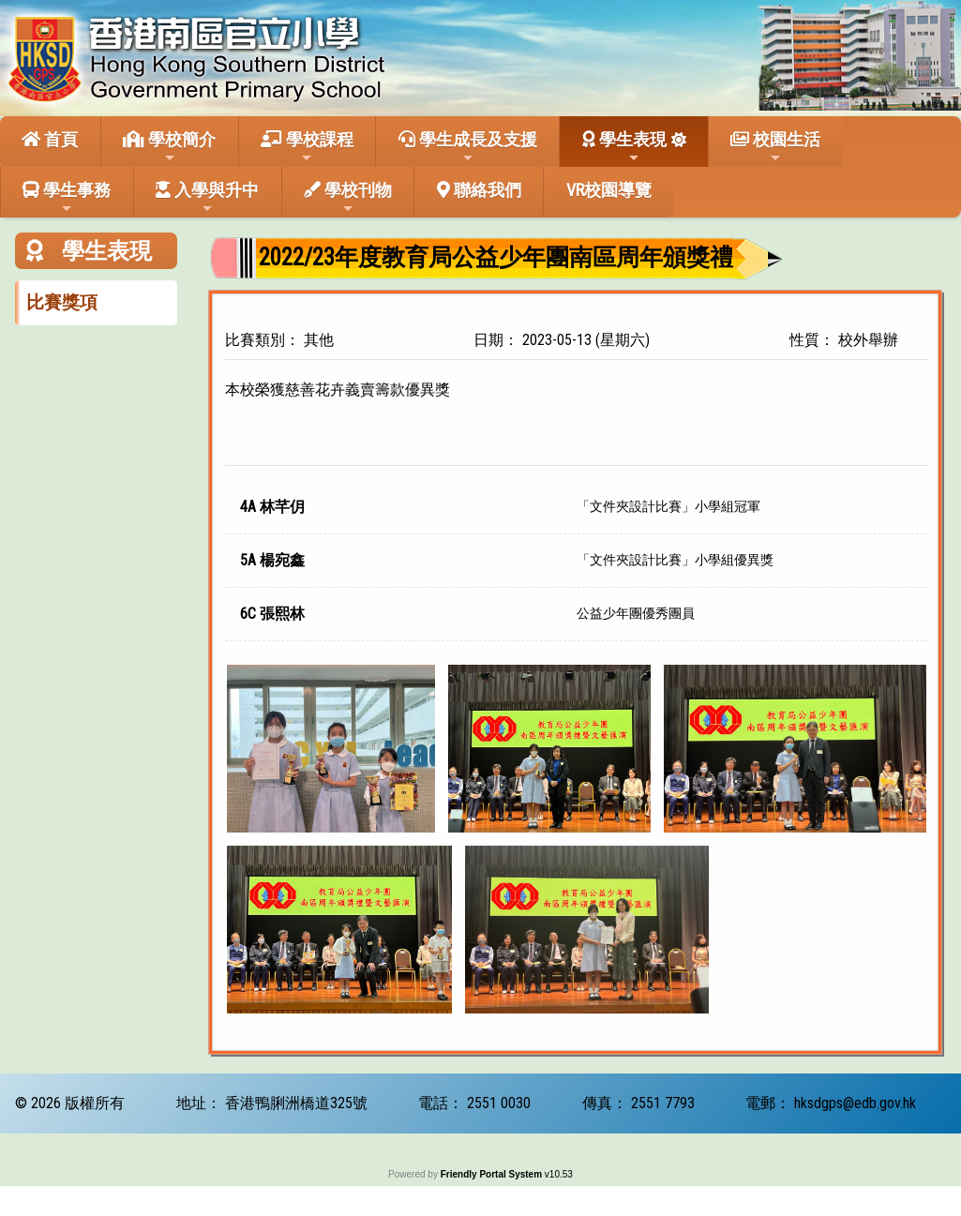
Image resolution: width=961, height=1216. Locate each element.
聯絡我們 (479, 190)
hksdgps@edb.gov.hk (855, 1103)
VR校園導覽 (609, 190)
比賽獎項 (62, 302)
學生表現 (624, 147)
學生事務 (67, 198)
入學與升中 (207, 198)
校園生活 (775, 147)
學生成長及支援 (467, 147)
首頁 (50, 139)
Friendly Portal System (493, 1174)
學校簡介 (169, 147)
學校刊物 (348, 198)
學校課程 (307, 147)
